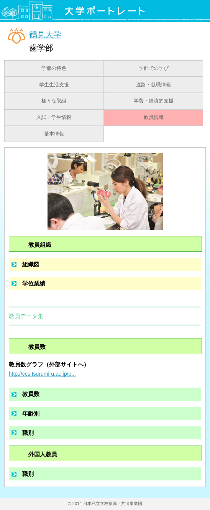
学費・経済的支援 (154, 101)
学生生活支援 (54, 84)
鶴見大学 (45, 34)
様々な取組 (53, 101)
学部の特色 (53, 68)
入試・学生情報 (53, 117)
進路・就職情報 (153, 84)
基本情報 (54, 134)
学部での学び (154, 68)
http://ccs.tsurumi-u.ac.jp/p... (42, 374)
